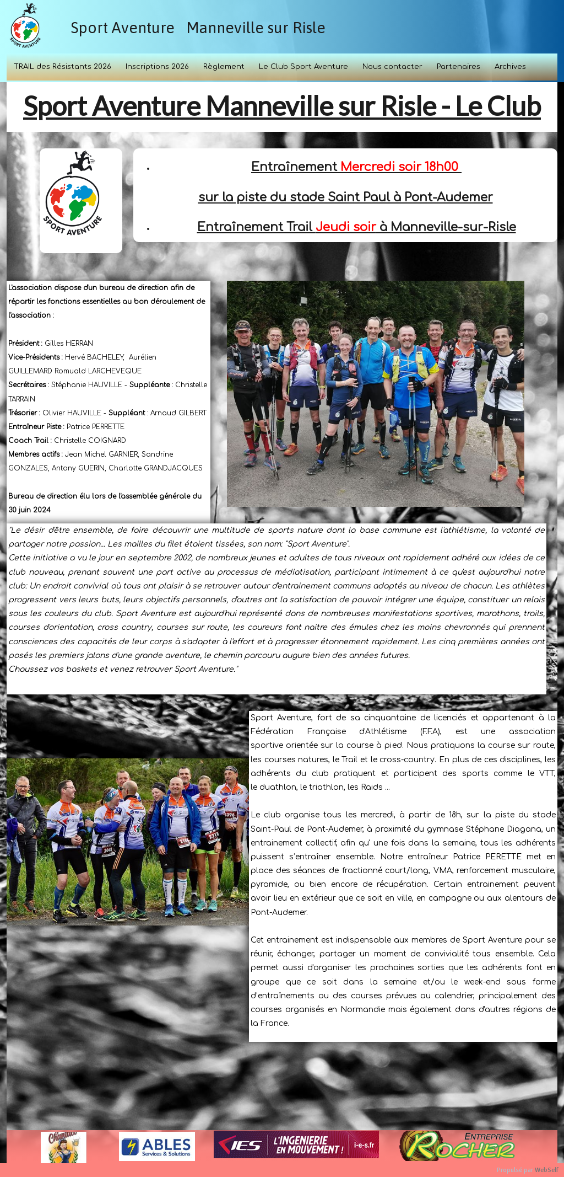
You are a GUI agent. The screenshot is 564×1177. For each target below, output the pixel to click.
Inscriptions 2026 (157, 67)
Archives (510, 67)
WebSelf (546, 1170)
